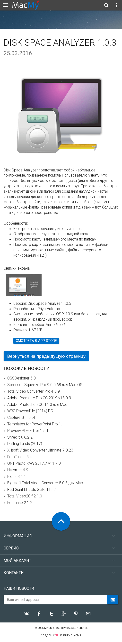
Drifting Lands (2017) (24, 444)
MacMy (49, 628)
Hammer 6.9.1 (19, 470)
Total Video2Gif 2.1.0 (24, 496)
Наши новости (19, 588)
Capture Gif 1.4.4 (21, 417)
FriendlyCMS (72, 635)
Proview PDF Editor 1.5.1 (28, 431)
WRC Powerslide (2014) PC (30, 411)
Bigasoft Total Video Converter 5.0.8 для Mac (45, 483)
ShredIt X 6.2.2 (20, 437)
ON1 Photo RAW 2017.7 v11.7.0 (34, 463)
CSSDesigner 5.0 (21, 378)
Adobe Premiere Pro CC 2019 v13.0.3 (39, 398)
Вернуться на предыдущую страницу (46, 356)
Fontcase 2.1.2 (19, 503)
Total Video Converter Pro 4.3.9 (33, 391)
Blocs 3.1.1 (16, 476)
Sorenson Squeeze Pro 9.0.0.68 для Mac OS (44, 385)
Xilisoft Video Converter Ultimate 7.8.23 (40, 450)
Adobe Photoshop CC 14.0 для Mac (37, 404)
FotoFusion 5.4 (19, 457)
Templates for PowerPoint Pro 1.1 (35, 424)
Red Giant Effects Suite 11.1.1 (32, 489)
